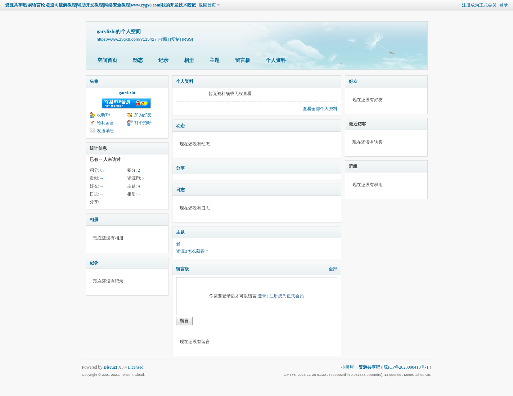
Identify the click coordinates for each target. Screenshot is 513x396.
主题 (215, 60)
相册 (189, 60)
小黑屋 (347, 367)
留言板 (242, 60)
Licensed (135, 367)
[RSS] (187, 39)
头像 (94, 81)
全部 (333, 268)
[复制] (175, 39)
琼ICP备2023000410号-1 (406, 367)
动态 (138, 60)
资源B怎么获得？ (192, 251)
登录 (503, 5)
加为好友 (143, 114)
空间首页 (107, 60)
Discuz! (110, 367)
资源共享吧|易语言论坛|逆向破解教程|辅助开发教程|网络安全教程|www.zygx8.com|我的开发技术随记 (100, 5)
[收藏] (163, 39)
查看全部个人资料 (320, 108)
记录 (163, 60)
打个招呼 (143, 122)
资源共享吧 (369, 367)
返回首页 (207, 5)
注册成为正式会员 (479, 5)
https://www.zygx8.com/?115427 (127, 39)
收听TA (104, 114)
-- (101, 178)
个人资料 (276, 60)
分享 (180, 168)
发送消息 (105, 130)
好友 (353, 81)
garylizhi (127, 92)
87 (102, 170)
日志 (180, 189)
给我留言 (105, 122)
